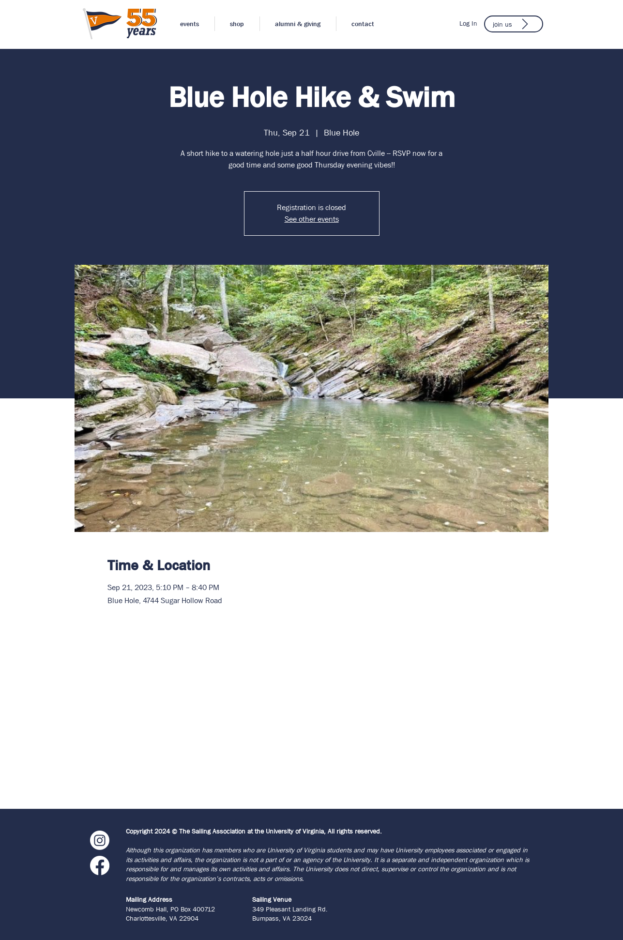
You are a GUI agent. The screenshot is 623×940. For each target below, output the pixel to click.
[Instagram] (99, 840)
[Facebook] (99, 865)
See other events (312, 219)
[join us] (513, 23)
